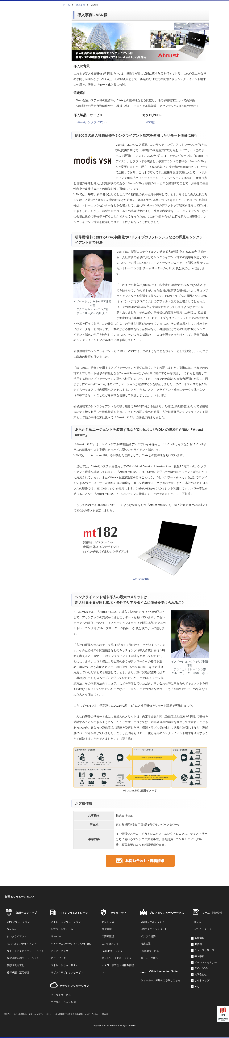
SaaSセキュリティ (112, 951)
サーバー (56, 936)
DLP (104, 972)
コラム (197, 922)
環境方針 (7, 1014)
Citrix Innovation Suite (163, 971)
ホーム (66, 5)
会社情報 (199, 938)
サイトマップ (201, 980)
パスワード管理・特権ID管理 (118, 965)
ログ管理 (107, 929)
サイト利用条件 (20, 1014)
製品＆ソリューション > (19, 896)
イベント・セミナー (205, 962)
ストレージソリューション (66, 922)
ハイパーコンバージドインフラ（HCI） (73, 943)
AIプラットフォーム (62, 929)
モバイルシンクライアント (22, 943)
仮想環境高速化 (15, 965)
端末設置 (146, 943)
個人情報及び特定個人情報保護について (72, 1014)
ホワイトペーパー (204, 929)
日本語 (105, 1014)
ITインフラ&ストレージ (74, 912)
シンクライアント (17, 936)
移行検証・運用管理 (18, 972)
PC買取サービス (150, 951)
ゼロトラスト (109, 922)
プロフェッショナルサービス (166, 912)
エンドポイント (110, 943)
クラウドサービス (61, 995)
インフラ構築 (148, 936)
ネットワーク (58, 958)
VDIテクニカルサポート (154, 929)
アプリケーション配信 (63, 1002)
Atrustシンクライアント (92, 122)
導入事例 (80, 5)
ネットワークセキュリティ (116, 958)
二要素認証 (108, 936)
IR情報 (198, 944)
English (95, 1014)
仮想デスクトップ (26, 912)
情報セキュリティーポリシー (41, 1014)
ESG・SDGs (201, 968)
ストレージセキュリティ (64, 965)
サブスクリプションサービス (67, 972)
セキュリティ (118, 912)
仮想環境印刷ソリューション (23, 958)
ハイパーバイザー (61, 951)
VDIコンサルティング (152, 922)
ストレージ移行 (149, 958)
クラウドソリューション (74, 985)
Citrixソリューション (18, 922)
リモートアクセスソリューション (25, 951)
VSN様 (150, 122)
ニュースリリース (204, 950)
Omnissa (11, 929)
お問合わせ (200, 974)
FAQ (196, 986)
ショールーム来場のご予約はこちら (160, 980)
